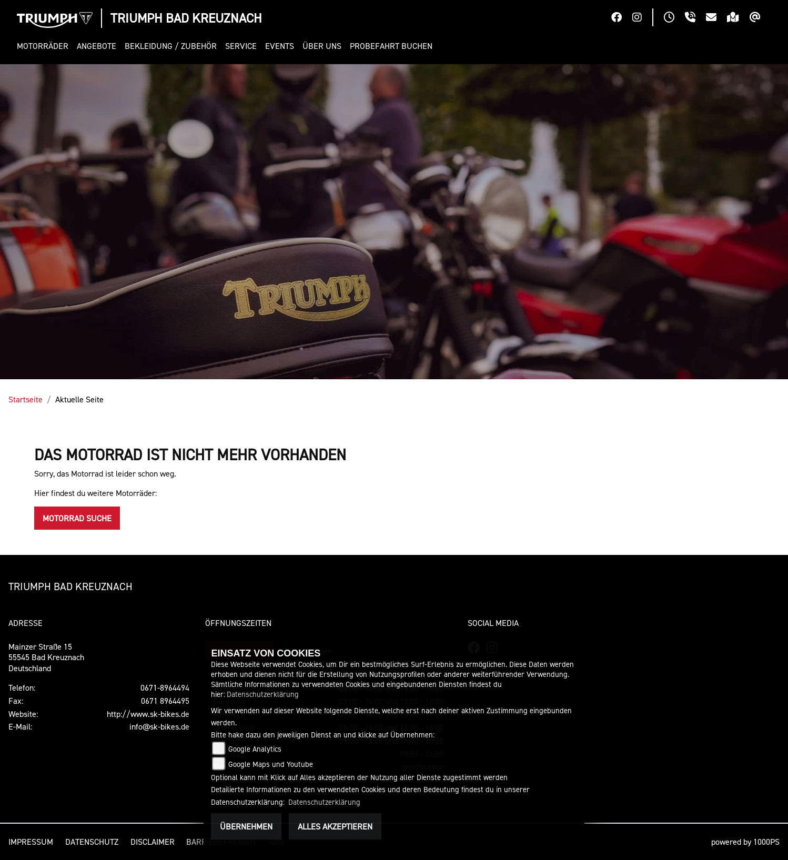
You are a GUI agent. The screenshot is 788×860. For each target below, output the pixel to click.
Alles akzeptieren (335, 826)
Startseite (25, 399)
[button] (45, 46)
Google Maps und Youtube (270, 764)
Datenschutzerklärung (263, 694)
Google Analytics (254, 748)
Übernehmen (246, 826)
